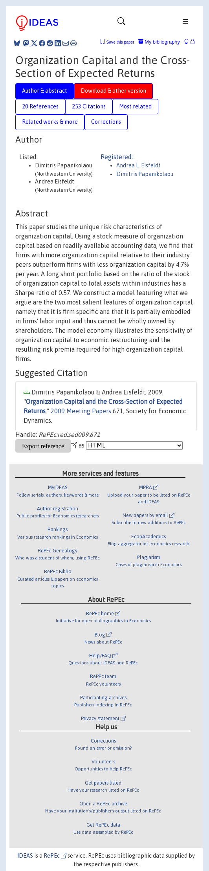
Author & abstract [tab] (44, 91)
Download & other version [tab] (113, 91)
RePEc (55, 856)
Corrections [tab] (106, 122)
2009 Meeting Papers (81, 410)
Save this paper (120, 42)
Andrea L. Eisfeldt (138, 165)
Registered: (117, 156)
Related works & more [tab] (50, 122)
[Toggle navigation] (121, 23)
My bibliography (159, 42)
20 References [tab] (40, 106)
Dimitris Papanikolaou (144, 174)
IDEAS (25, 856)
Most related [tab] (135, 106)
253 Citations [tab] (89, 106)
